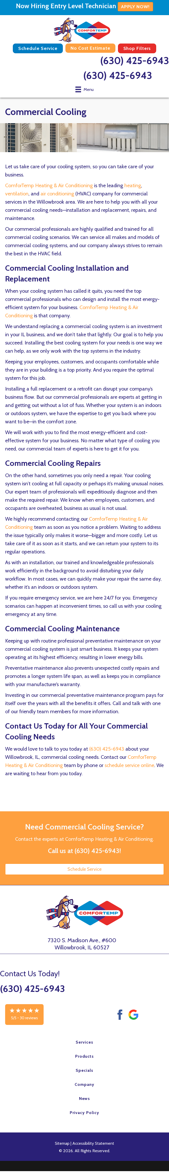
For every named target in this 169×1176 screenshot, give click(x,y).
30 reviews (29, 1018)
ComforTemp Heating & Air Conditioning (49, 185)
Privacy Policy (84, 1112)
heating (132, 185)
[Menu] (84, 89)
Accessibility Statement (93, 1143)
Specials (84, 1070)
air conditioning (57, 194)
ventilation (16, 194)
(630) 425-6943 (134, 61)
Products (84, 1056)
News (84, 1098)
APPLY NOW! (135, 6)
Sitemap (62, 1143)
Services (84, 1042)
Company (84, 1084)
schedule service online (129, 765)
